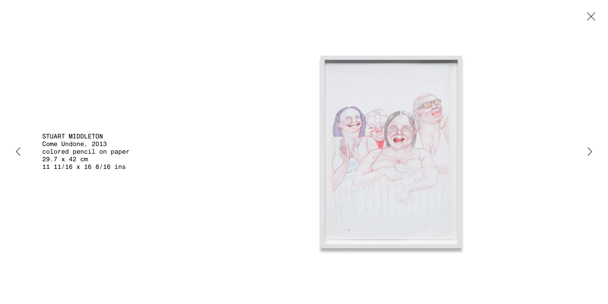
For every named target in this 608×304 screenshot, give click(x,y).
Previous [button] (18, 152)
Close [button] (589, 19)
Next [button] (590, 152)
